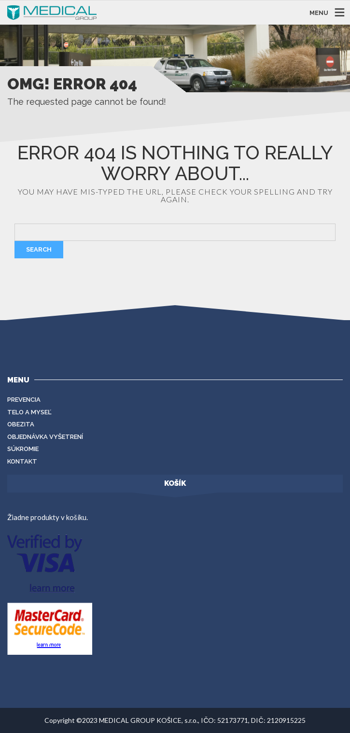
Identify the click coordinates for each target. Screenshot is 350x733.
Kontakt (22, 461)
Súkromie (23, 448)
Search (39, 249)
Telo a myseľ (29, 412)
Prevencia (24, 399)
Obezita (20, 424)
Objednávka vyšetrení (45, 436)
